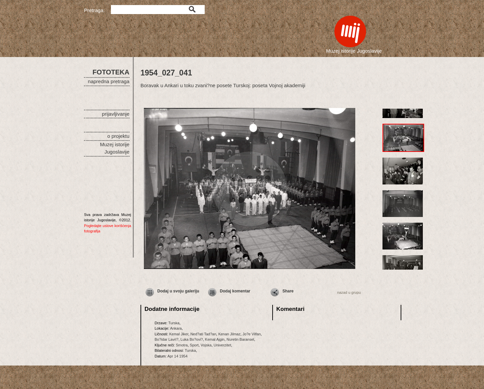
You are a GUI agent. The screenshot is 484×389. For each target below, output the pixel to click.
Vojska (206, 345)
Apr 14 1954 (177, 356)
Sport (194, 345)
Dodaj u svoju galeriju (178, 291)
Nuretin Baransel (240, 339)
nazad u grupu (349, 292)
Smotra (182, 345)
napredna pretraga (108, 81)
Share (287, 291)
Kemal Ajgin (215, 339)
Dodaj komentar (235, 291)
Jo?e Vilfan (252, 334)
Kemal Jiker (178, 334)
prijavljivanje (115, 114)
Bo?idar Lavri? (166, 339)
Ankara (176, 328)
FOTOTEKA (110, 72)
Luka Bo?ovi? (191, 339)
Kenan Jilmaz (229, 334)
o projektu (118, 136)
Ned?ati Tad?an (203, 334)
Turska (173, 323)
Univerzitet (222, 345)
